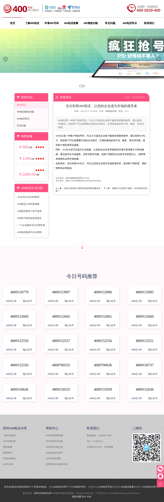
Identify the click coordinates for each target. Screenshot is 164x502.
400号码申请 (9, 441)
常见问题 (110, 23)
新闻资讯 (21, 105)
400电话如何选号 (54, 452)
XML (89, 496)
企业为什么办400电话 (28, 197)
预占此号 (27, 301)
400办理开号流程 (54, 441)
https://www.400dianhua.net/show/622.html (83, 181)
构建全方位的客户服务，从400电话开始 (129, 188)
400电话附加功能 (25, 112)
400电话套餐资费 (54, 435)
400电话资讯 (138, 97)
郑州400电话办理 (42, 493)
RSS (84, 496)
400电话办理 (110, 111)
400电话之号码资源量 (28, 204)
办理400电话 (23, 487)
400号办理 (8, 464)
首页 (12, 23)
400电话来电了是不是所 (30, 211)
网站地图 (76, 496)
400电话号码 (79, 487)
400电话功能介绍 (54, 447)
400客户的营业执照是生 (30, 218)
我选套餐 (7, 447)
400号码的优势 (53, 458)
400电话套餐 (71, 23)
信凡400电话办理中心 (75, 178)
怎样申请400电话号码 (57, 464)
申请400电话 (9, 458)
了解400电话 (32, 23)
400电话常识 (130, 23)
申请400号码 (52, 23)
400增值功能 (91, 23)
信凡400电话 (10, 487)
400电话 (60, 136)
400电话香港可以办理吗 (30, 232)
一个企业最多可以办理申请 (31, 225)
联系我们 (149, 23)
